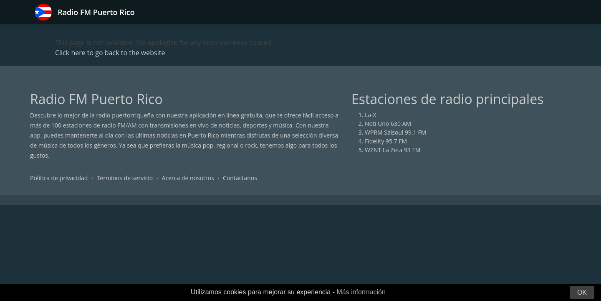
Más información (360, 292)
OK (582, 292)
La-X (370, 115)
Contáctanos (240, 178)
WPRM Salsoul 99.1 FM (395, 132)
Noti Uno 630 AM (388, 124)
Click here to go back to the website (110, 52)
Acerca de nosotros (188, 178)
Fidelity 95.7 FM (386, 141)
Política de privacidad (59, 178)
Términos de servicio (125, 178)
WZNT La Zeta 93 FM (392, 150)
